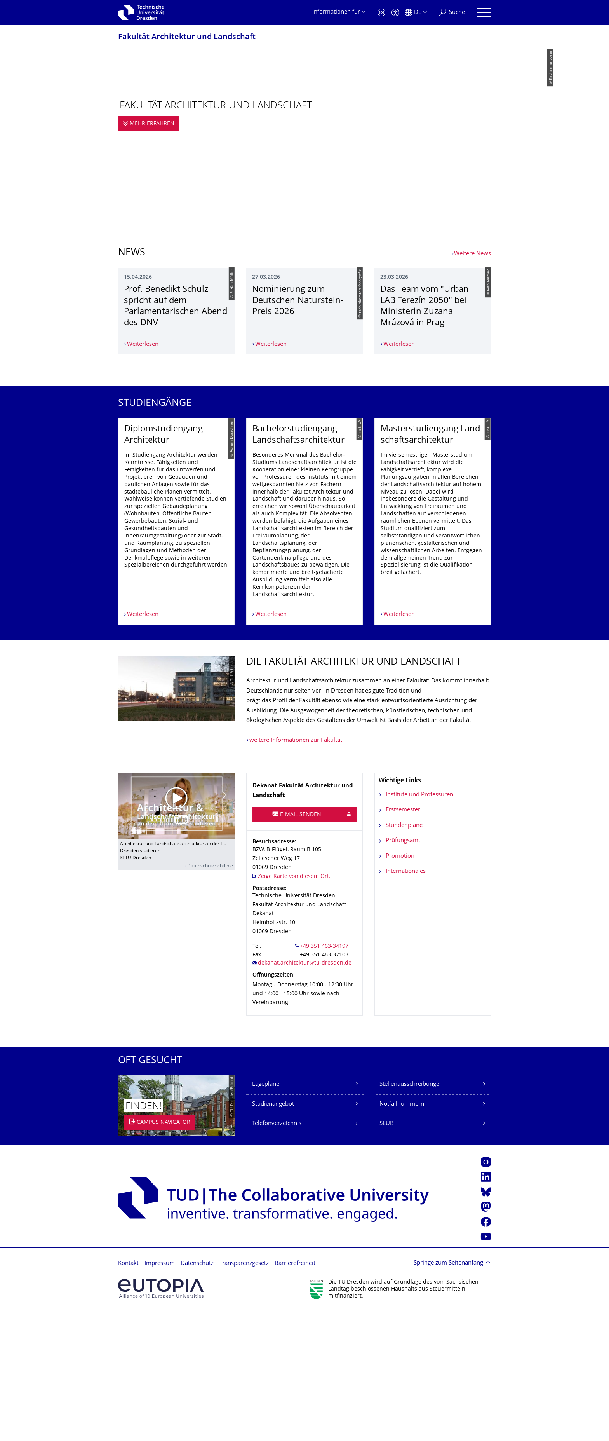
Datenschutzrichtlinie (210, 996)
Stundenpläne (404, 955)
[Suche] (451, 12)
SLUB (386, 1253)
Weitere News (472, 254)
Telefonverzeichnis (276, 1253)
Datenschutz (197, 1393)
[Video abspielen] (176, 935)
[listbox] (304, 619)
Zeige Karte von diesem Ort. (294, 1006)
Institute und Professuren (419, 925)
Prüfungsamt (403, 970)
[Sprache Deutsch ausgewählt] (416, 12)
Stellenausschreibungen (411, 1214)
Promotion (400, 986)
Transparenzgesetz (244, 1393)
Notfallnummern (401, 1234)
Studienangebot (273, 1234)
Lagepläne (265, 1214)
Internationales (406, 1001)
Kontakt (128, 1393)
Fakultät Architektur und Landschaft (187, 37)
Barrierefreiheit (295, 1393)
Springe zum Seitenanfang (448, 1393)
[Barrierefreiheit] (395, 12)
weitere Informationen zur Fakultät (295, 870)
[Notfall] (381, 12)
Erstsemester (403, 940)
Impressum (159, 1393)
